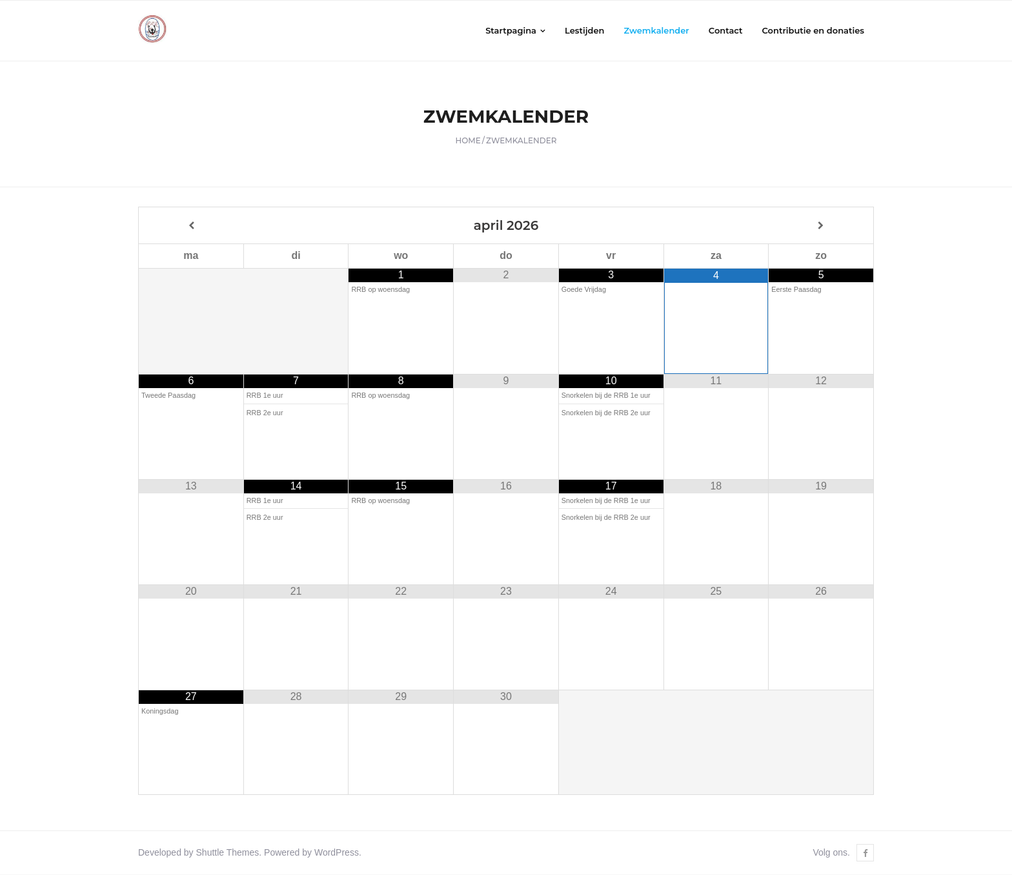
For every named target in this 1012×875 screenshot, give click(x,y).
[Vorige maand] (191, 225)
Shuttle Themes (227, 853)
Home (468, 141)
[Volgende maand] (821, 225)
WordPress (336, 853)
